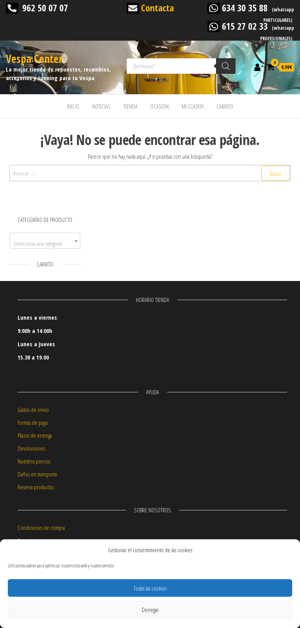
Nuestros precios (34, 461)
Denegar (150, 610)
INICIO (73, 106)
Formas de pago (33, 422)
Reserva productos (36, 487)
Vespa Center (34, 58)
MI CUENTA (193, 106)
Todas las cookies (150, 588)
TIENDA (130, 106)
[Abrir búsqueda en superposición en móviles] (181, 66)
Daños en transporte (37, 474)
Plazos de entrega (35, 435)
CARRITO (224, 106)
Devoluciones (31, 448)
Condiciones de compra (41, 527)
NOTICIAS (101, 106)
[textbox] (45, 243)
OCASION (159, 106)
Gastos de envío (33, 409)
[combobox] (44, 241)
